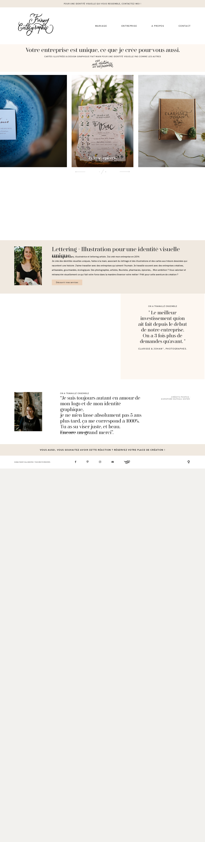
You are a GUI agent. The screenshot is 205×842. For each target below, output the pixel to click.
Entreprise (129, 25)
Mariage (101, 25)
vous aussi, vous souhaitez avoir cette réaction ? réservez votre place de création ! (102, 702)
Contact (185, 25)
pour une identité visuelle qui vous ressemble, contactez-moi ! (102, 3)
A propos (157, 25)
